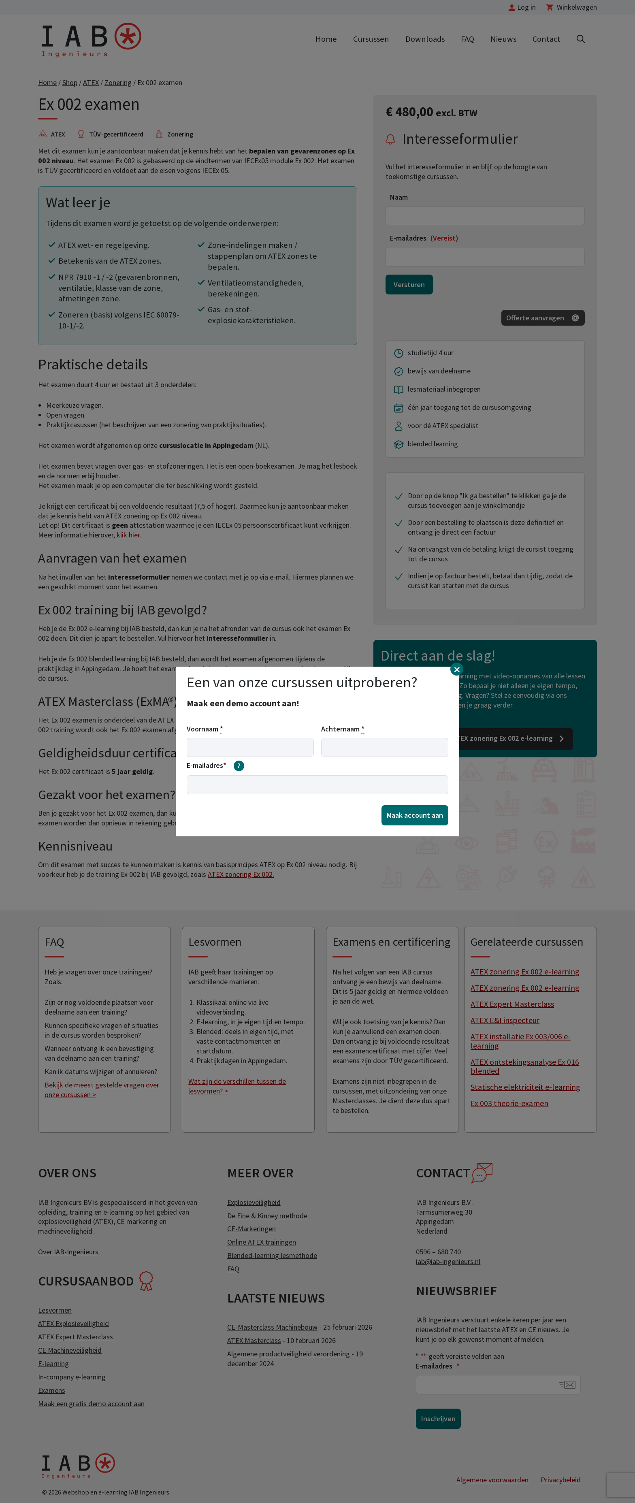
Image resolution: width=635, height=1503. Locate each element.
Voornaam (205, 729)
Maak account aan (415, 815)
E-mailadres (215, 766)
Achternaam (342, 729)
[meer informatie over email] (239, 766)
